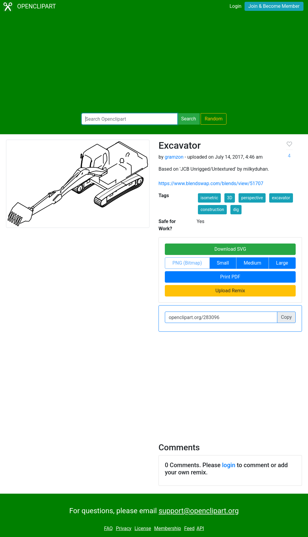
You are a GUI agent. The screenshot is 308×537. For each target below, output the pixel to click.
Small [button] (223, 263)
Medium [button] (252, 263)
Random (214, 119)
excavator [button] (281, 197)
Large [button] (282, 263)
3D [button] (229, 197)
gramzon (174, 157)
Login (235, 6)
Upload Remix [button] (230, 290)
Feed (189, 528)
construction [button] (212, 209)
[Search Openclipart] (129, 119)
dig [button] (236, 209)
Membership (167, 528)
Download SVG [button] (230, 249)
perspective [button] (252, 197)
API (200, 528)
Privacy (123, 528)
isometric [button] (209, 197)
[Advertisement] (154, 63)
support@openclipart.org (199, 511)
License (142, 528)
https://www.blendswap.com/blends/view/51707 (211, 183)
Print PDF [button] (230, 277)
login (228, 465)
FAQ (108, 528)
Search (188, 119)
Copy (286, 317)
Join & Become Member (274, 6)
